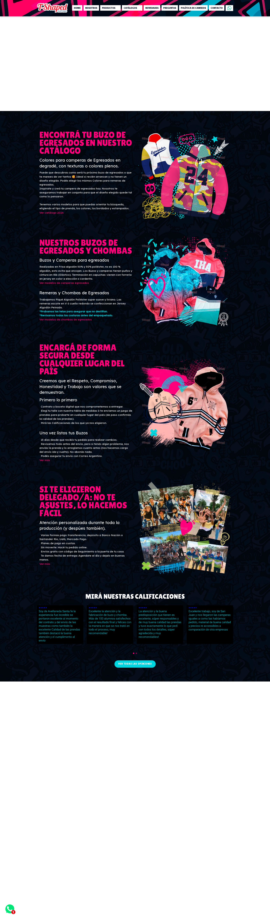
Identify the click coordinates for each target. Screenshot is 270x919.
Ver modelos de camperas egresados (64, 282)
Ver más (45, 460)
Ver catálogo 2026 (52, 212)
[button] (133, 653)
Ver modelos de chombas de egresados (66, 319)
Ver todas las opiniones (135, 663)
